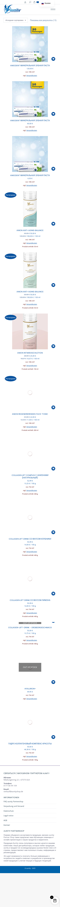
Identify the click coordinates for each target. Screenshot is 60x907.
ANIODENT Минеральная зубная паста (30, 65)
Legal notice (8, 815)
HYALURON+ (30, 688)
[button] (53, 59)
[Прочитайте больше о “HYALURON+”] (53, 682)
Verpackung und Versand (14, 806)
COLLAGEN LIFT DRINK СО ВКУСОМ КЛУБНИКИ (30, 539)
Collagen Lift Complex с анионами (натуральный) (30, 476)
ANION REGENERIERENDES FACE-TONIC (30, 414)
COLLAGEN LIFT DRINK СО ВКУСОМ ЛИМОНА (30, 600)
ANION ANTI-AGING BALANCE (30, 230)
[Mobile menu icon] (53, 9)
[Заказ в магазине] (16, 20)
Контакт (7, 825)
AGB (5, 820)
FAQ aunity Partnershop (13, 801)
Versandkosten (31, 76)
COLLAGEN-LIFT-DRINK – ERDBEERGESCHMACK (30, 627)
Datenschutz (9, 811)
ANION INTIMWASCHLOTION (30, 352)
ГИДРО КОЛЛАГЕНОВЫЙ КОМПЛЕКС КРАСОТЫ (30, 743)
